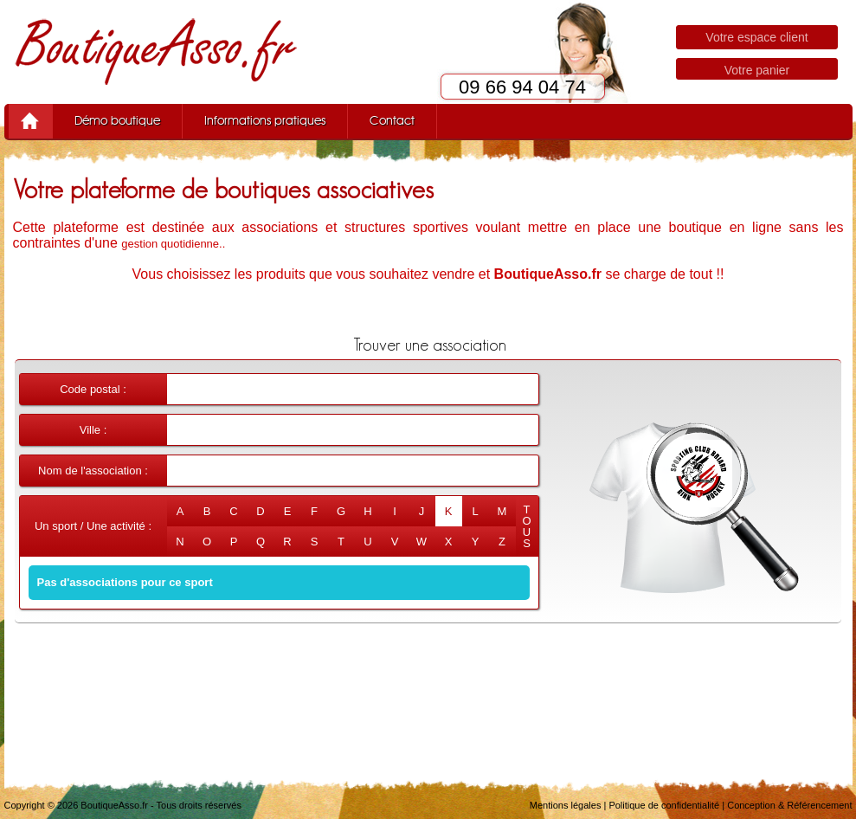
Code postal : (93, 389)
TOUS (526, 526)
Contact (392, 121)
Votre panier (757, 70)
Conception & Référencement (789, 805)
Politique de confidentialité (663, 805)
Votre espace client (756, 37)
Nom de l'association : (93, 470)
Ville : (93, 429)
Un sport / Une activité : (93, 525)
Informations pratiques (264, 121)
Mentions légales (566, 805)
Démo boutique (117, 121)
